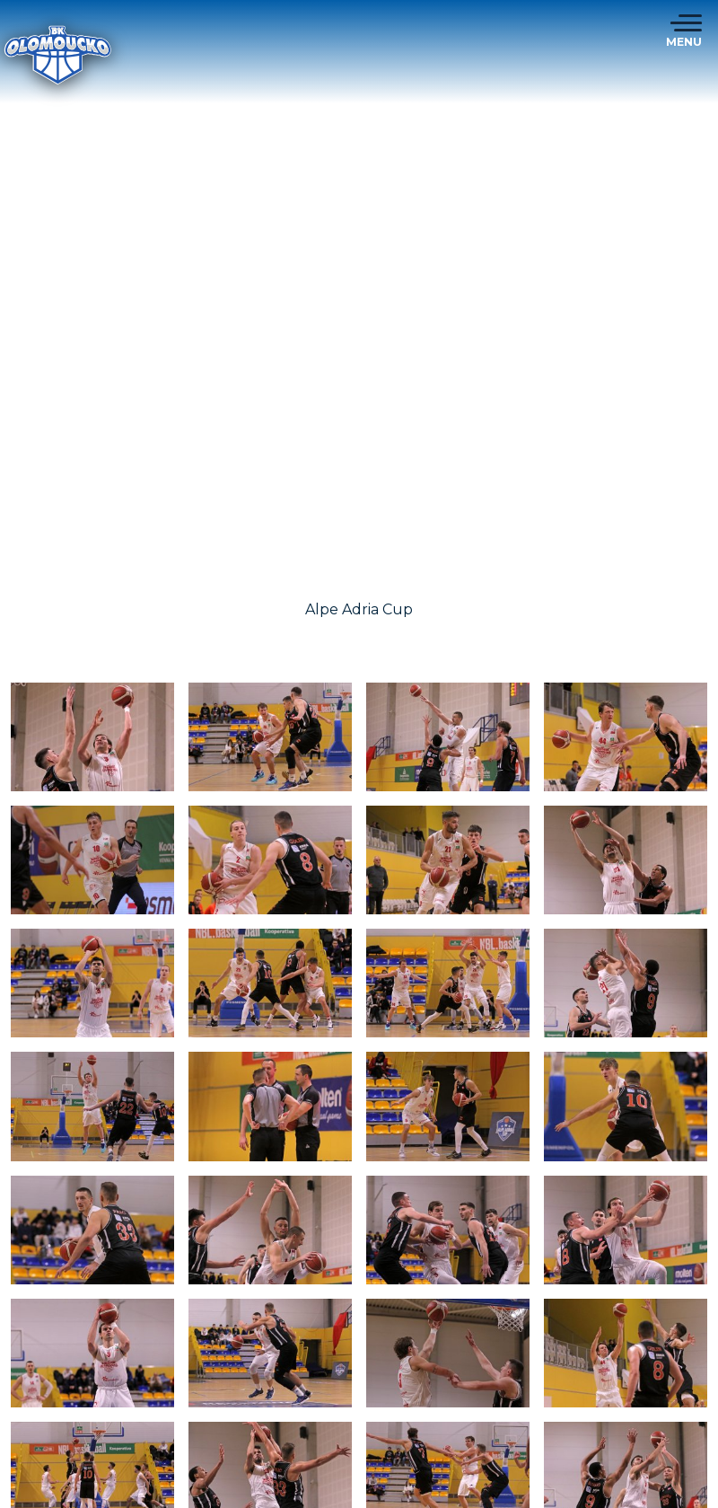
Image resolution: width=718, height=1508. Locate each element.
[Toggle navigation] (684, 31)
